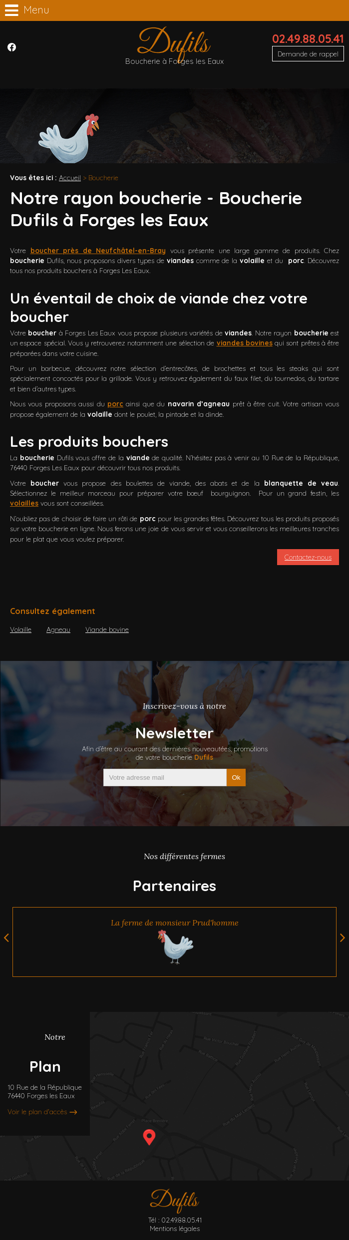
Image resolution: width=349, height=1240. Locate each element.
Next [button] (343, 937)
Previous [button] (6, 937)
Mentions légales (175, 1228)
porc (115, 404)
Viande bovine (107, 629)
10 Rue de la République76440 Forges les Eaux (44, 1091)
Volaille (20, 629)
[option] (174, 942)
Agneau (58, 629)
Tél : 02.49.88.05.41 (175, 1220)
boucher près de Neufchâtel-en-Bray (98, 250)
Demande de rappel (308, 53)
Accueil (70, 177)
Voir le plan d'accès (37, 1112)
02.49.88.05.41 (308, 38)
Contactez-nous (308, 557)
